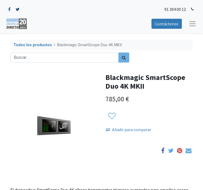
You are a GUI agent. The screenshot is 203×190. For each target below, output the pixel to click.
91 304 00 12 (175, 9)
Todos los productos (32, 45)
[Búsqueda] (123, 58)
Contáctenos (166, 23)
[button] (111, 116)
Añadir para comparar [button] (128, 129)
